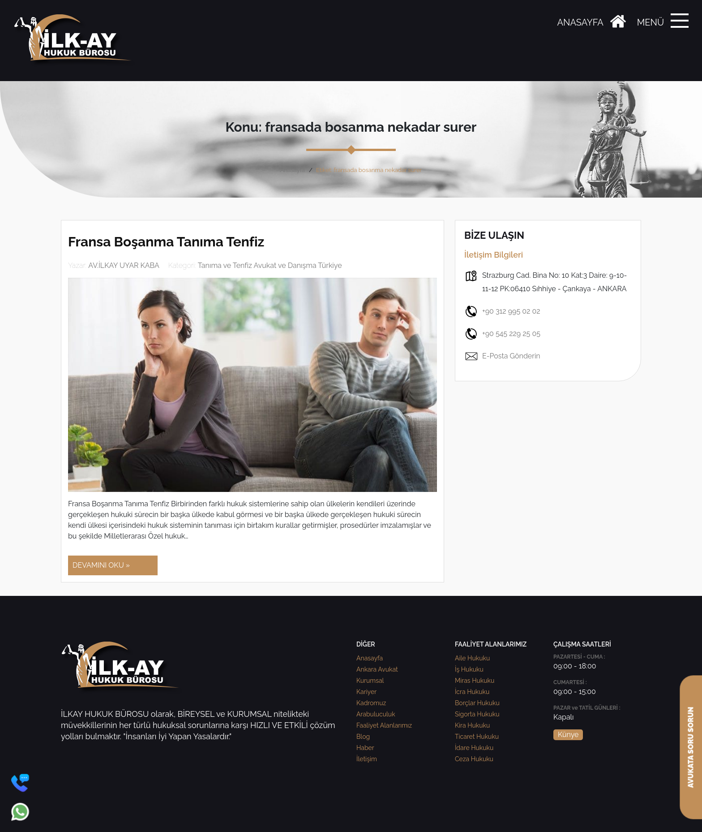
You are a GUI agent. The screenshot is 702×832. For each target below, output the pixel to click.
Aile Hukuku (472, 658)
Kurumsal (370, 680)
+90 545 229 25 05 (502, 334)
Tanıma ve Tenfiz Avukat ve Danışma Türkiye (270, 265)
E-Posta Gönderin (502, 356)
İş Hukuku (469, 669)
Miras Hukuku (474, 680)
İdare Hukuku (474, 747)
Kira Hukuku (472, 725)
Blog (363, 736)
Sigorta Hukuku (477, 714)
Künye (568, 734)
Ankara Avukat (377, 669)
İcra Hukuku (472, 691)
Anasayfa (292, 170)
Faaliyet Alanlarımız (384, 725)
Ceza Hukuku (474, 759)
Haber (365, 747)
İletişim (366, 759)
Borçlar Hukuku (477, 703)
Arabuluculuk (375, 714)
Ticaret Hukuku (477, 736)
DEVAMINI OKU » (101, 565)
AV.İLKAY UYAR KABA (123, 265)
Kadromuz (371, 703)
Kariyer (366, 691)
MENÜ (650, 22)
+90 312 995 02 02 (502, 311)
